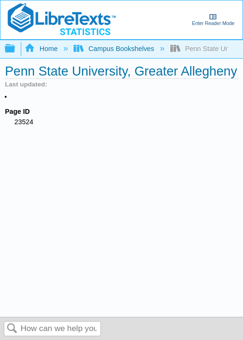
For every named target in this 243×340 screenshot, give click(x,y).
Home (42, 48)
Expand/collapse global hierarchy (16, 49)
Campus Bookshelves (115, 48)
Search (12, 329)
